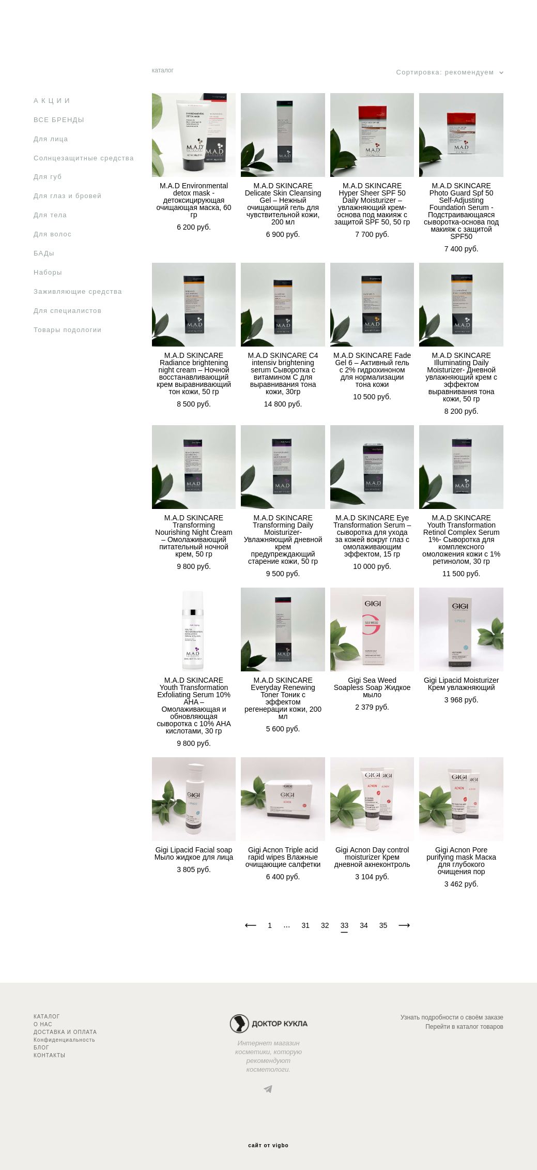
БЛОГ (41, 1048)
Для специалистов (68, 310)
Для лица (51, 139)
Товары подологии (68, 330)
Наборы (48, 272)
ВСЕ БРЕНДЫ (59, 120)
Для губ (48, 177)
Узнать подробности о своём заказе (452, 1017)
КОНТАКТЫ (50, 1055)
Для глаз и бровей (68, 196)
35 (383, 925)
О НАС (43, 1024)
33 (345, 926)
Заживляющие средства (78, 291)
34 (364, 925)
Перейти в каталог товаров (464, 1026)
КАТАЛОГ (47, 1016)
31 (306, 925)
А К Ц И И (52, 100)
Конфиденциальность (64, 1040)
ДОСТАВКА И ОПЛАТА (65, 1032)
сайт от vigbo (268, 1145)
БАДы (44, 253)
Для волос (53, 234)
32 (325, 925)
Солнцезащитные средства (84, 158)
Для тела (50, 215)
